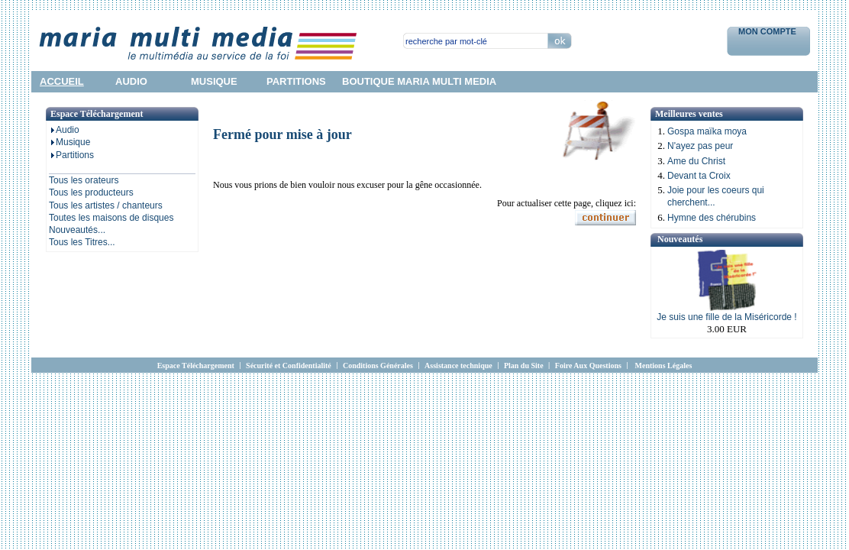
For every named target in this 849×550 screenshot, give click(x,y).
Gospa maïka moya (707, 131)
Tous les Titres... (82, 242)
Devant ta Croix (699, 175)
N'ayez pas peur (700, 146)
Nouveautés (679, 239)
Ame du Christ (696, 161)
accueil (62, 81)
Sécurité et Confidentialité (288, 365)
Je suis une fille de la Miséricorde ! (726, 317)
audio (131, 81)
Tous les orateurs (83, 180)
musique (214, 81)
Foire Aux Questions (588, 365)
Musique (69, 142)
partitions (296, 81)
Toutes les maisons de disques (111, 217)
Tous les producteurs (91, 192)
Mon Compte (768, 31)
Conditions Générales (378, 365)
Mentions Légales (663, 365)
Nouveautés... (77, 230)
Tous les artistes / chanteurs (106, 205)
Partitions (71, 155)
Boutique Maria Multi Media (419, 81)
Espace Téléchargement (195, 365)
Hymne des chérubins (711, 217)
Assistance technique (458, 365)
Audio (64, 130)
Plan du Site (524, 365)
